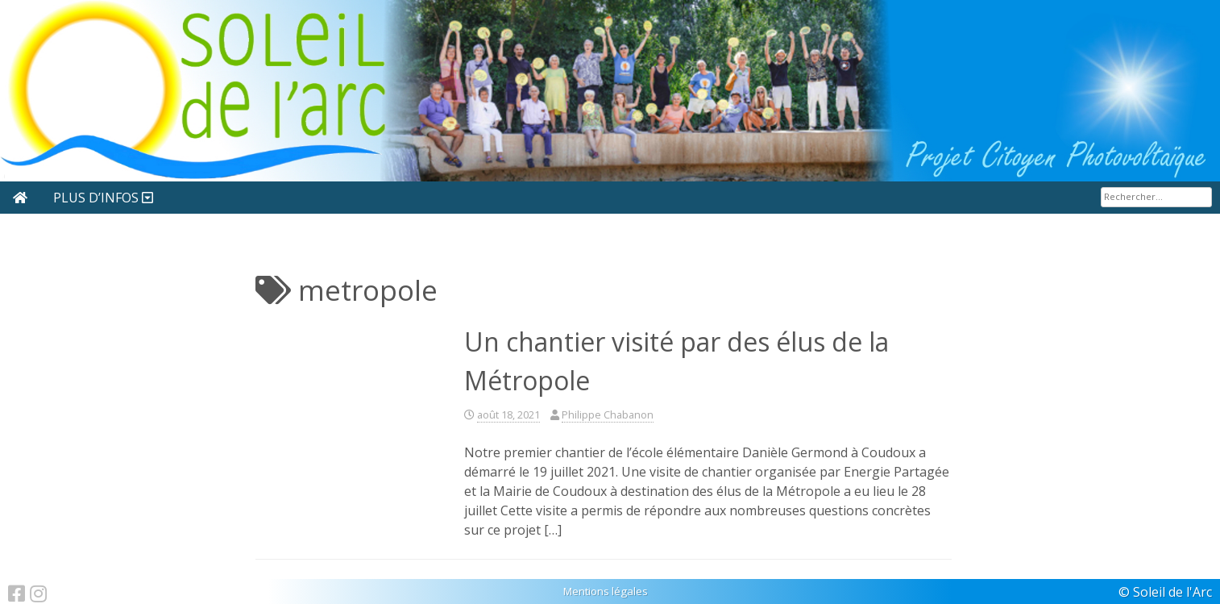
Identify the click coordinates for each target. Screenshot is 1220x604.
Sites (397, 197)
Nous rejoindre (203, 197)
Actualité (88, 197)
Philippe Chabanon (608, 414)
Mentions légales (605, 591)
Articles (313, 197)
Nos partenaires (509, 197)
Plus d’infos (635, 197)
